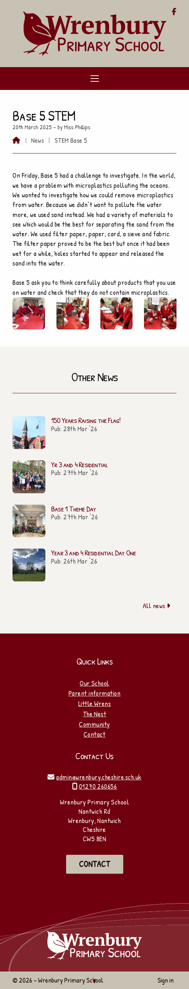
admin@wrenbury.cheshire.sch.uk (98, 777)
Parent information (95, 693)
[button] (94, 78)
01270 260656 (98, 786)
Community (94, 724)
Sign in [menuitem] (166, 980)
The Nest (94, 713)
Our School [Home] (94, 683)
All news (157, 605)
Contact (94, 734)
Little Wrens (94, 703)
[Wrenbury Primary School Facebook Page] (174, 12)
